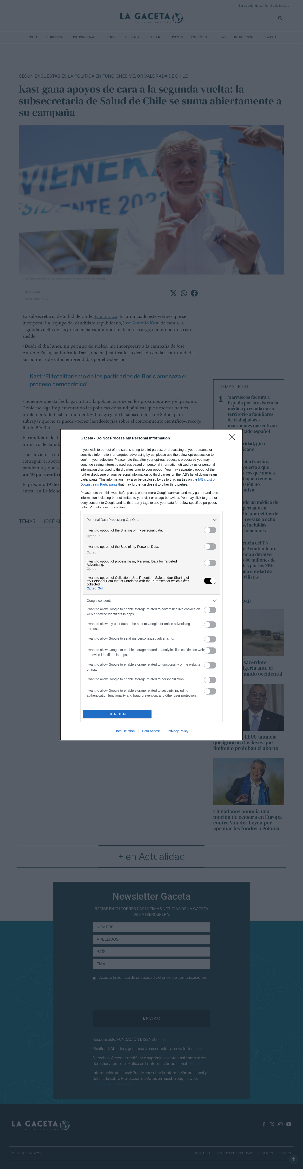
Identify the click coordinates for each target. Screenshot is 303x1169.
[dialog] (151, 584)
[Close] (233, 438)
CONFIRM (117, 714)
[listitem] (151, 519)
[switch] (210, 530)
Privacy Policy (178, 731)
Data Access (151, 731)
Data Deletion (125, 731)
